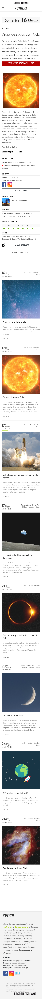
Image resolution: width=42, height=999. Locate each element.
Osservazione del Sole (13, 397)
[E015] (17, 973)
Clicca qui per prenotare (12, 152)
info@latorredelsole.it (15, 180)
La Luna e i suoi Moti (13, 716)
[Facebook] (4, 184)
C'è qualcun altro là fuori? (15, 793)
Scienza (5, 28)
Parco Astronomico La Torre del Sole (16, 236)
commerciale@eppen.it (19, 965)
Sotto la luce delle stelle (14, 322)
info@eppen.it (18, 960)
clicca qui (25, 968)
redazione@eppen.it (19, 963)
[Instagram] (10, 184)
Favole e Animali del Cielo (15, 868)
